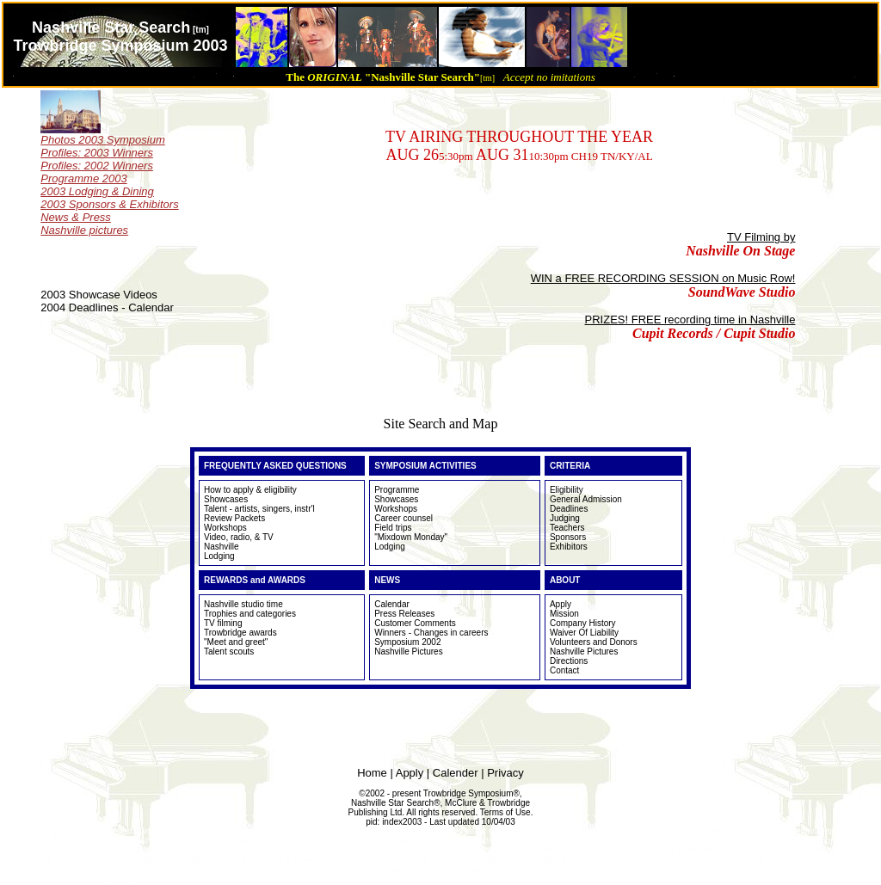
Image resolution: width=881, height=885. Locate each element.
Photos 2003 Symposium (102, 139)
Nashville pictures (84, 230)
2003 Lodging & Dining (97, 191)
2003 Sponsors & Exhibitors (109, 204)
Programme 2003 (83, 178)
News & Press (75, 217)
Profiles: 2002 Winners (96, 165)
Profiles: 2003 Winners (96, 152)
